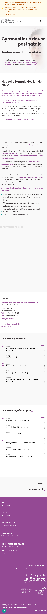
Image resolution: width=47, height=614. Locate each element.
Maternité (7, 607)
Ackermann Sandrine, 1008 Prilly (18, 421)
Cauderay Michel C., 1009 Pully (17, 373)
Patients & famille (18, 605)
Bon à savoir (38, 489)
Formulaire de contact (9, 525)
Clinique (5, 605)
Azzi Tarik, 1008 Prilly (13, 358)
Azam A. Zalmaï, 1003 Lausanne (17, 434)
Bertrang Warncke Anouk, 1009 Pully (19, 457)
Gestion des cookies (8, 554)
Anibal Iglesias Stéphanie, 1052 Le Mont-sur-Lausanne (22, 350)
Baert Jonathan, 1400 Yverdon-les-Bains (20, 443)
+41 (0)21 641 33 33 (8, 505)
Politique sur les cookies (10, 550)
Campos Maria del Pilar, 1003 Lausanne (20, 366)
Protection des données (9, 546)
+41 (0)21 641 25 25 (8, 515)
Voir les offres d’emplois (10, 536)
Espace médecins (20, 607)
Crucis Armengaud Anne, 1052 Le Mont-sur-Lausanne (22, 381)
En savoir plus (10, 14)
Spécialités (33, 605)
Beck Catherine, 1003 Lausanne (17, 450)
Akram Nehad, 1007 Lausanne (17, 428)
